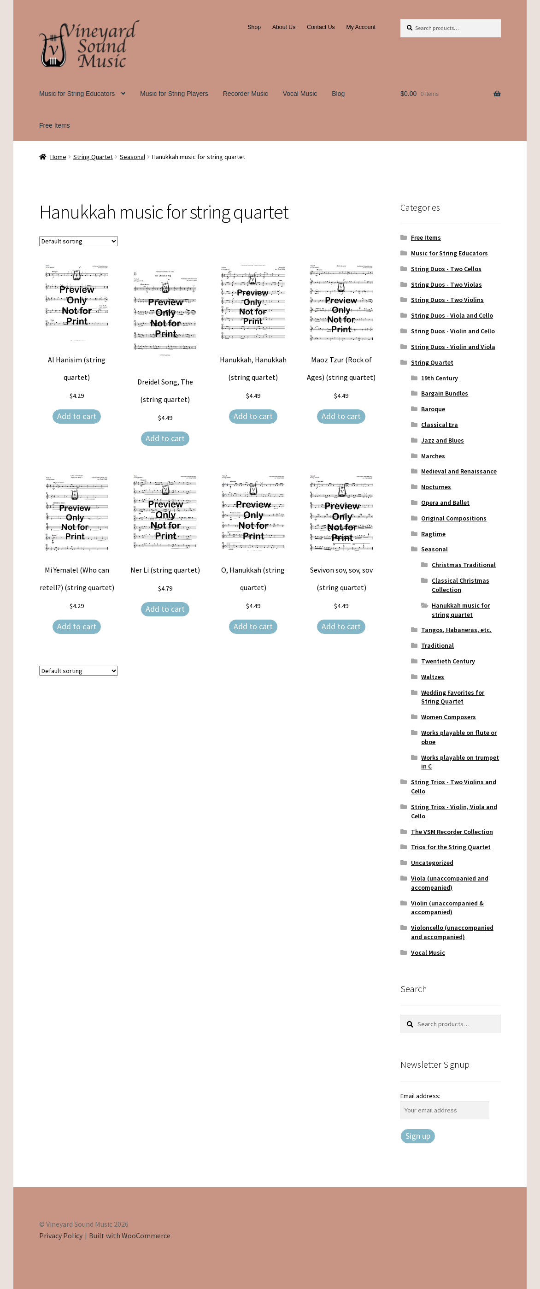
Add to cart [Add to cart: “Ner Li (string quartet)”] (165, 608)
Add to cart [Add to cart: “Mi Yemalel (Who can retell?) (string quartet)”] (76, 626)
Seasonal (132, 157)
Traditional (437, 645)
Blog (338, 93)
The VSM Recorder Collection (452, 832)
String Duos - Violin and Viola (453, 347)
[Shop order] (78, 241)
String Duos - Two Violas (446, 284)
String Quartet (93, 157)
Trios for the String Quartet (451, 847)
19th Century (439, 378)
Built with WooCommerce (129, 1235)
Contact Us (321, 27)
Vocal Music (300, 93)
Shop (254, 27)
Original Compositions (454, 518)
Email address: (420, 1096)
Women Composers (448, 717)
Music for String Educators (77, 93)
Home (58, 157)
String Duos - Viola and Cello (452, 315)
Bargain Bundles (444, 393)
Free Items (54, 125)
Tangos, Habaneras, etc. (456, 630)
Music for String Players (174, 93)
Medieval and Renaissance (459, 471)
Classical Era (439, 424)
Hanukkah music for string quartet (461, 610)
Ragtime (433, 534)
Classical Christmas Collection (460, 585)
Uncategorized (432, 862)
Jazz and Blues (442, 440)
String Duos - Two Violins (447, 300)
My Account (361, 27)
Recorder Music (245, 93)
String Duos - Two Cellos (446, 269)
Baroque (433, 409)
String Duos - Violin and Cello (453, 331)
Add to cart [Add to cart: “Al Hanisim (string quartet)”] (76, 416)
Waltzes (432, 677)
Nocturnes (436, 487)
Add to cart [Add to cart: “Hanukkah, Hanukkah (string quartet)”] (253, 416)
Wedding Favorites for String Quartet (452, 697)
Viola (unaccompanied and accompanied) (449, 883)
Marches (433, 456)
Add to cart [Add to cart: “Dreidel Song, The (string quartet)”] (165, 438)
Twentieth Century (448, 661)
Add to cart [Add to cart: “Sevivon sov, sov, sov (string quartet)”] (341, 626)
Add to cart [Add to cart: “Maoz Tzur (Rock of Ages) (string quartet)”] (341, 416)
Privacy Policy (60, 1235)
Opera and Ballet (445, 502)
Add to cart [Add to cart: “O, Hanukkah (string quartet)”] (253, 626)
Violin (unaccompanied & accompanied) (447, 907)
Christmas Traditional (464, 565)
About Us (283, 27)
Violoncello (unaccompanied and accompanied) (452, 932)
